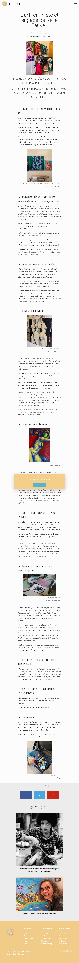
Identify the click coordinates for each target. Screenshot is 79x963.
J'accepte (39, 485)
